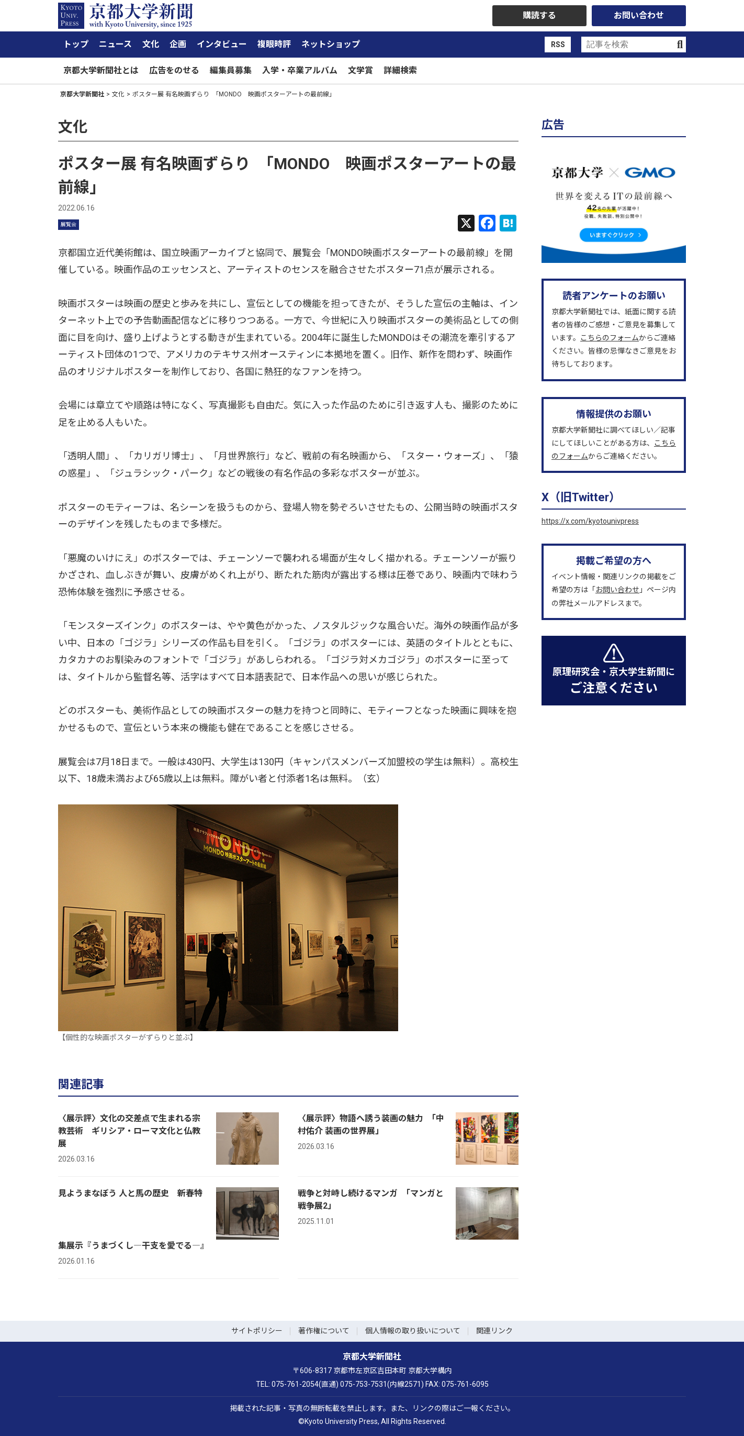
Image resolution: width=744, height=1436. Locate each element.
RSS (558, 44)
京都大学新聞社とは (101, 70)
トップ (75, 44)
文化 (150, 44)
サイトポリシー (257, 1331)
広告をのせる (174, 70)
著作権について (324, 1331)
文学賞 (360, 70)
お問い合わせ (639, 15)
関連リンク (494, 1331)
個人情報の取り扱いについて (412, 1331)
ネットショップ (330, 44)
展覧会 (68, 224)
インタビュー (222, 44)
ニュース (115, 44)
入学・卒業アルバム (299, 70)
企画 (178, 44)
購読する (539, 15)
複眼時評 (274, 44)
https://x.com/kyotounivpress (590, 521)
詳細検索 (400, 70)
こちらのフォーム (609, 338)
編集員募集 (231, 70)
